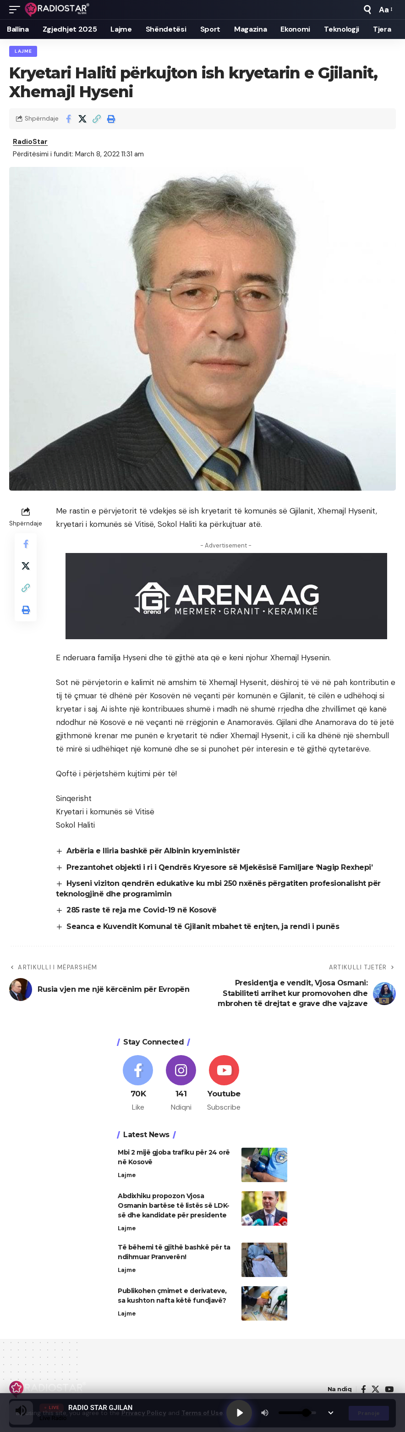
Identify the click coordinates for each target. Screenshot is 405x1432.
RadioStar (30, 141)
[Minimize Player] (331, 1413)
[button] (17, 9)
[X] (375, 1389)
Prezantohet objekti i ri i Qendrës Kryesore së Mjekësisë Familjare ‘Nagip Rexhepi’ (219, 867)
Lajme (23, 51)
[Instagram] (181, 1084)
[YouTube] (389, 1389)
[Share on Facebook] (68, 118)
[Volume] (297, 1412)
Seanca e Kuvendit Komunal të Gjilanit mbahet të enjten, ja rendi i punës (203, 926)
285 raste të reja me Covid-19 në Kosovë (141, 910)
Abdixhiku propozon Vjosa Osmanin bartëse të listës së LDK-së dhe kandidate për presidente (174, 1205)
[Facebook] (138, 1084)
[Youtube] (224, 1084)
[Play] (239, 1413)
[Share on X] (82, 118)
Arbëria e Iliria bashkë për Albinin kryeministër (153, 850)
